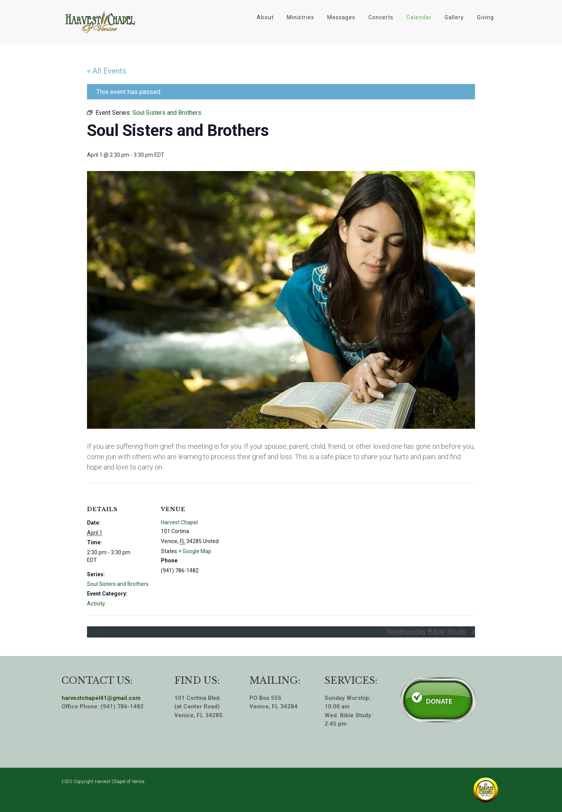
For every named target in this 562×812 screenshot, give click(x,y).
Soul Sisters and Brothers (118, 584)
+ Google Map (194, 551)
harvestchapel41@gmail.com (101, 698)
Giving (485, 17)
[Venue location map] (275, 536)
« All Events (106, 70)
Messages (341, 17)
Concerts (380, 17)
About (265, 17)
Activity (96, 604)
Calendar (419, 17)
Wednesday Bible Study (427, 631)
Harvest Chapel (179, 522)
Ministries (300, 17)
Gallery (454, 17)
